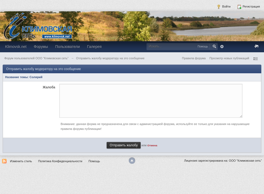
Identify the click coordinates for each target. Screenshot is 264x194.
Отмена (152, 145)
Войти (224, 7)
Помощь (94, 161)
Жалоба (49, 87)
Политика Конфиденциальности (60, 161)
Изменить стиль (21, 161)
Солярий (36, 77)
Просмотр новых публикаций (229, 58)
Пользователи (67, 46)
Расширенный (221, 46)
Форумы (41, 46)
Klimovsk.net (15, 46)
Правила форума (194, 58)
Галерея (94, 46)
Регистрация (248, 7)
